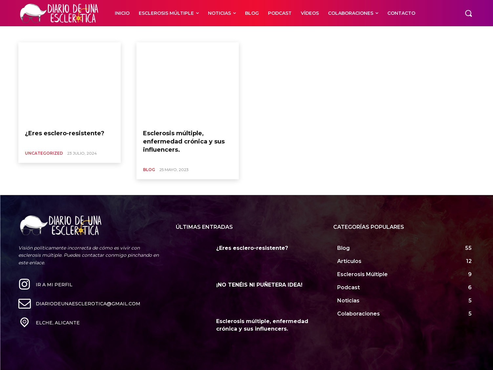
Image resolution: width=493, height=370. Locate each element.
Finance (197, 34)
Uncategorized (44, 153)
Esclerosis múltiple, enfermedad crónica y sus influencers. (184, 141)
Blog (52, 34)
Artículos (34, 34)
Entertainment (131, 34)
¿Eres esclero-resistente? (64, 133)
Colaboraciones (98, 34)
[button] (468, 13)
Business (70, 34)
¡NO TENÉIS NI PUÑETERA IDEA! (259, 285)
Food (216, 34)
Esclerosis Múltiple (168, 34)
